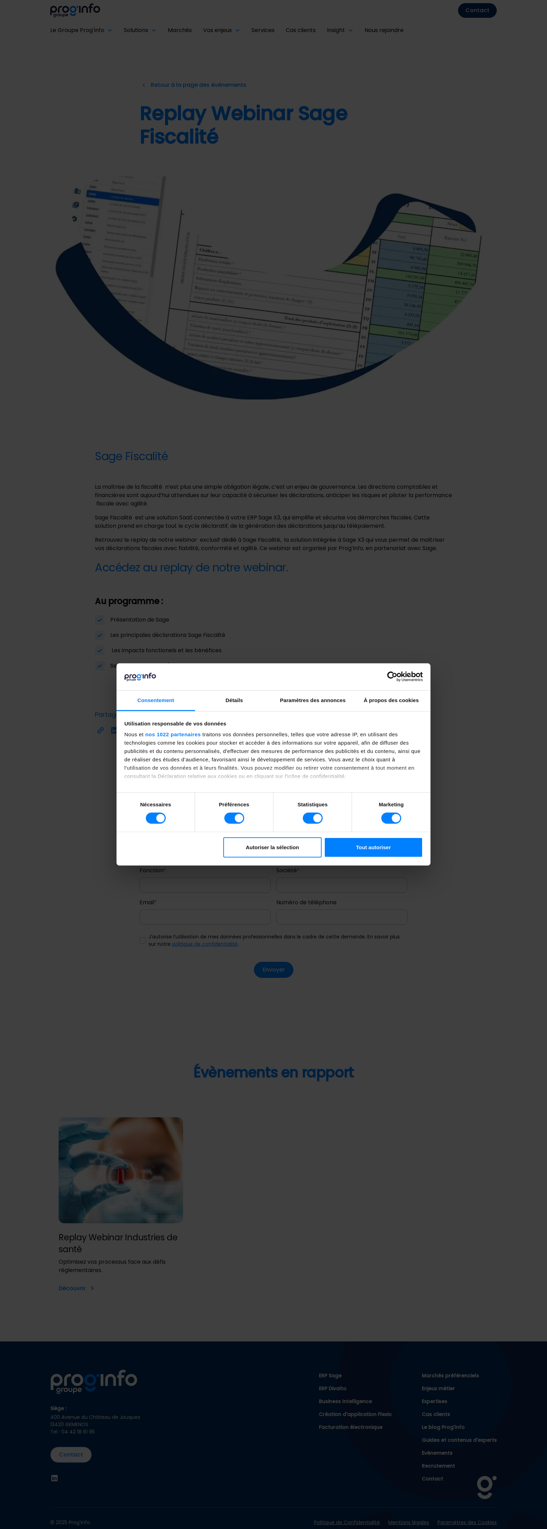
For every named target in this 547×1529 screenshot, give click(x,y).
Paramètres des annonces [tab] (312, 700)
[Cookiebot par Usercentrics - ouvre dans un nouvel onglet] (392, 676)
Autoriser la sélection (272, 847)
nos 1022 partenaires (173, 734)
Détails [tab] (234, 700)
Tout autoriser (373, 847)
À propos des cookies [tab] (391, 700)
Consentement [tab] (155, 700)
